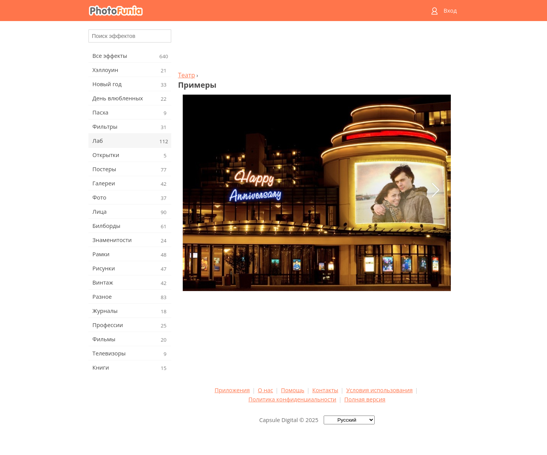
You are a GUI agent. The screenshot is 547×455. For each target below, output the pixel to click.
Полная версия (364, 399)
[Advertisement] (316, 48)
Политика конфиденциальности (292, 399)
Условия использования (379, 390)
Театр (186, 75)
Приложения (232, 390)
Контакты (325, 390)
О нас (265, 390)
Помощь (293, 390)
